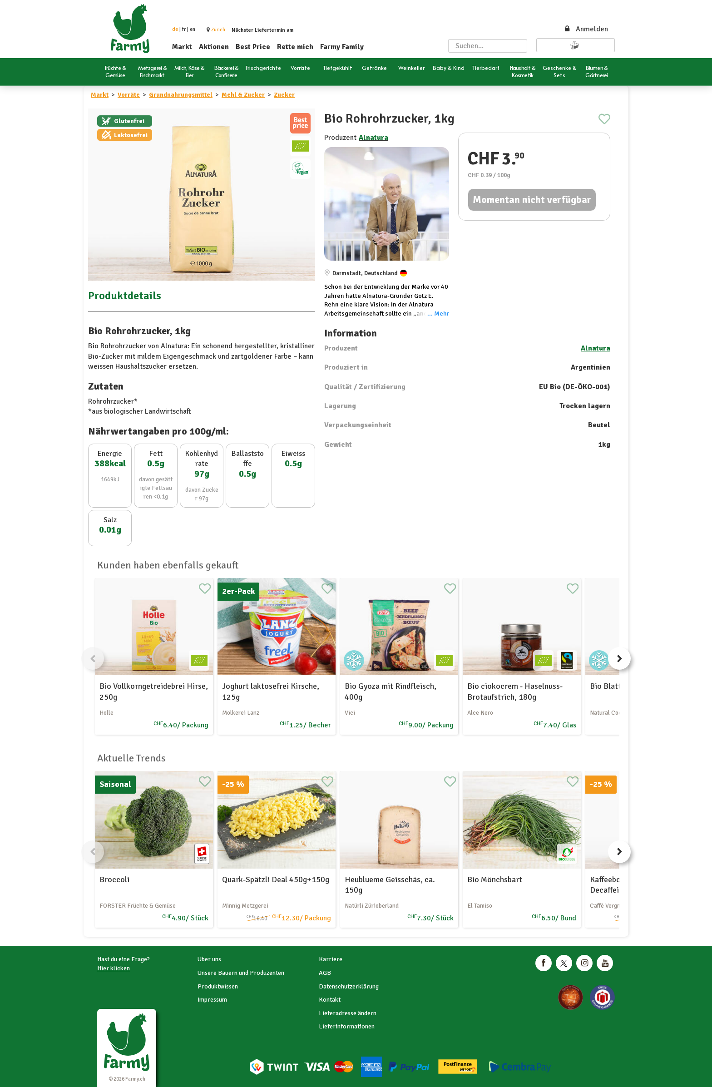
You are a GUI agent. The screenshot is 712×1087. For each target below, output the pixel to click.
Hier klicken (113, 968)
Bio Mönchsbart (494, 879)
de (175, 29)
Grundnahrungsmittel (181, 95)
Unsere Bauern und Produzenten (241, 973)
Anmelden (586, 29)
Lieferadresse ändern (347, 1013)
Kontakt (330, 999)
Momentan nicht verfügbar (532, 199)
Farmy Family (342, 46)
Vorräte (129, 95)
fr (184, 29)
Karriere (330, 959)
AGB (325, 973)
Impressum (212, 999)
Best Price (253, 46)
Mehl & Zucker (243, 95)
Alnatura (373, 137)
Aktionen (214, 46)
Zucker (284, 95)
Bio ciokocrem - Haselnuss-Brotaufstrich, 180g (515, 691)
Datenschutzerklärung (349, 986)
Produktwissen (218, 986)
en (192, 29)
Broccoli (114, 879)
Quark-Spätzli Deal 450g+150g (275, 879)
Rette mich (295, 46)
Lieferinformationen (347, 1026)
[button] (218, 29)
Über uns (209, 959)
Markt (182, 46)
